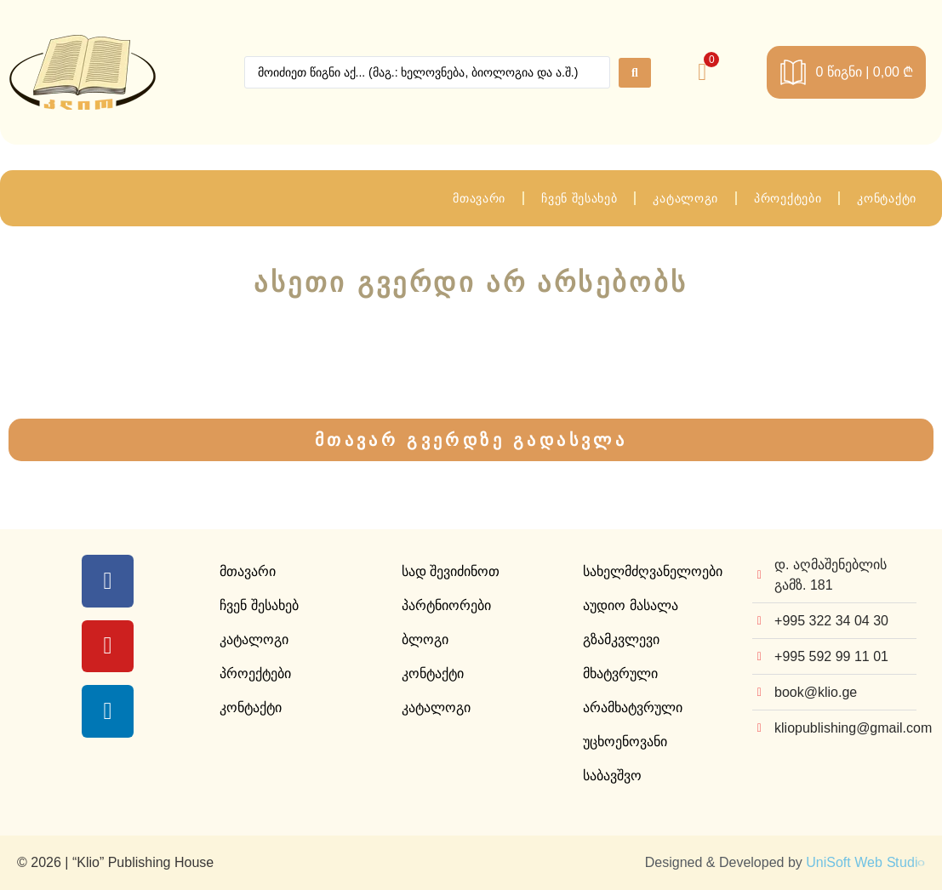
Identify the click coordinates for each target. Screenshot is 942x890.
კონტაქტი (886, 198)
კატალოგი (685, 198)
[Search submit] (635, 73)
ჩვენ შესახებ (579, 198)
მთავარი (479, 198)
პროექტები (787, 198)
